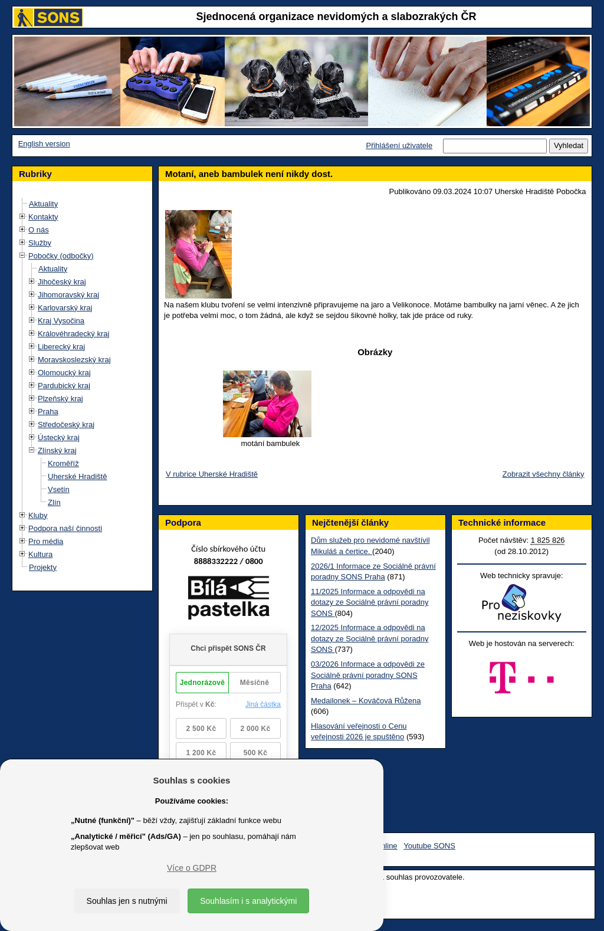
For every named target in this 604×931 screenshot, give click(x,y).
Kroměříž (63, 463)
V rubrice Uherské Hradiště (212, 474)
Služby (39, 242)
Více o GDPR (191, 868)
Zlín (54, 502)
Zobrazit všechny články (544, 474)
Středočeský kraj (66, 424)
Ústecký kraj (59, 437)
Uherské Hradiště (77, 476)
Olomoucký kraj (64, 372)
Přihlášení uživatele (399, 145)
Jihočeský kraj (62, 281)
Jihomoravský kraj (68, 294)
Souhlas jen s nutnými (127, 901)
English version (44, 143)
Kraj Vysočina (61, 320)
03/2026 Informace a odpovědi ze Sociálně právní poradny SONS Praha (368, 675)
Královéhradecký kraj (73, 333)
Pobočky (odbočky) (61, 255)
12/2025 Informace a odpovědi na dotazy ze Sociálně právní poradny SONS (369, 638)
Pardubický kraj (64, 385)
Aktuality (43, 203)
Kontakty (43, 216)
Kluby (38, 515)
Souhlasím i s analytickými (248, 901)
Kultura (40, 554)
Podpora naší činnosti (65, 528)
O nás (38, 229)
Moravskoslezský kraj (74, 359)
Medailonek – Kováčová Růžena (366, 700)
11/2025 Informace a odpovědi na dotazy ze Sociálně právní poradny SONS (369, 602)
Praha (48, 411)
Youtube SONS (429, 845)
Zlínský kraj (57, 450)
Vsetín (59, 489)
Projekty (43, 567)
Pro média (45, 541)
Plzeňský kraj (60, 398)
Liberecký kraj (61, 346)
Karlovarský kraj (65, 307)
